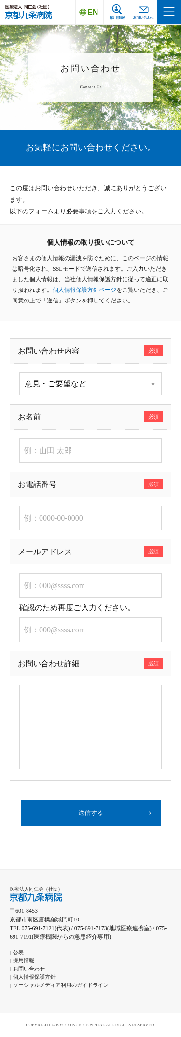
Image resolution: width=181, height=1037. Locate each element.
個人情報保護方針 (34, 977)
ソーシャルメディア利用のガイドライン (61, 985)
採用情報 (23, 960)
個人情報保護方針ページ (84, 290)
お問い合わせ (29, 968)
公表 (18, 952)
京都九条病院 (28, 12)
